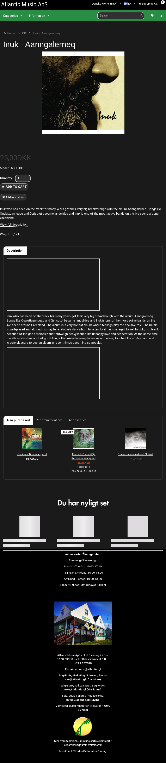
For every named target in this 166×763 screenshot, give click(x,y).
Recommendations (49, 420)
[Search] (141, 15)
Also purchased (18, 420)
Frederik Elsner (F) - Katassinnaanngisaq (84, 456)
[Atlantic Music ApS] (24, 4)
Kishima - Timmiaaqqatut (32, 454)
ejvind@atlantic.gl (78, 699)
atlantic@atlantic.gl (88, 669)
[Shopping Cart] (151, 3)
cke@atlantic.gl (75, 679)
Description (15, 250)
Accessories (78, 420)
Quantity (6, 178)
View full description (13, 224)
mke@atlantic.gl (75, 689)
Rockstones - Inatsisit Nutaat (135, 454)
